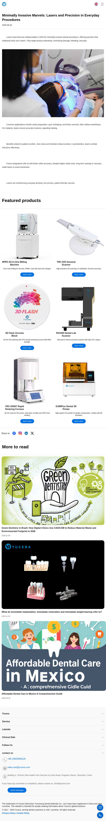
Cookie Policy (23, 813)
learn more (27, 274)
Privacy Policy (8, 813)
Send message (16, 790)
